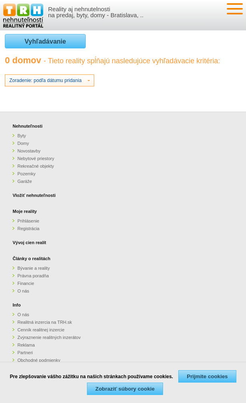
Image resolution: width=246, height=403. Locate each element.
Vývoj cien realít (29, 242)
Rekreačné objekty (35, 166)
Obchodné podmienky (38, 360)
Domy (23, 143)
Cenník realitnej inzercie (40, 329)
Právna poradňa (32, 275)
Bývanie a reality (33, 268)
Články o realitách (31, 258)
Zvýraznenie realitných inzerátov (49, 337)
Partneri (25, 352)
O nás (23, 291)
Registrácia (28, 228)
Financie (25, 283)
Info (16, 305)
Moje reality (24, 211)
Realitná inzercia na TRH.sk (44, 322)
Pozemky (26, 173)
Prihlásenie (28, 221)
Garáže (24, 181)
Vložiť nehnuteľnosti (33, 195)
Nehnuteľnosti (27, 126)
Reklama (25, 345)
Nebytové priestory (35, 158)
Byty (21, 135)
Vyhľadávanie (45, 41)
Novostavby (28, 150)
